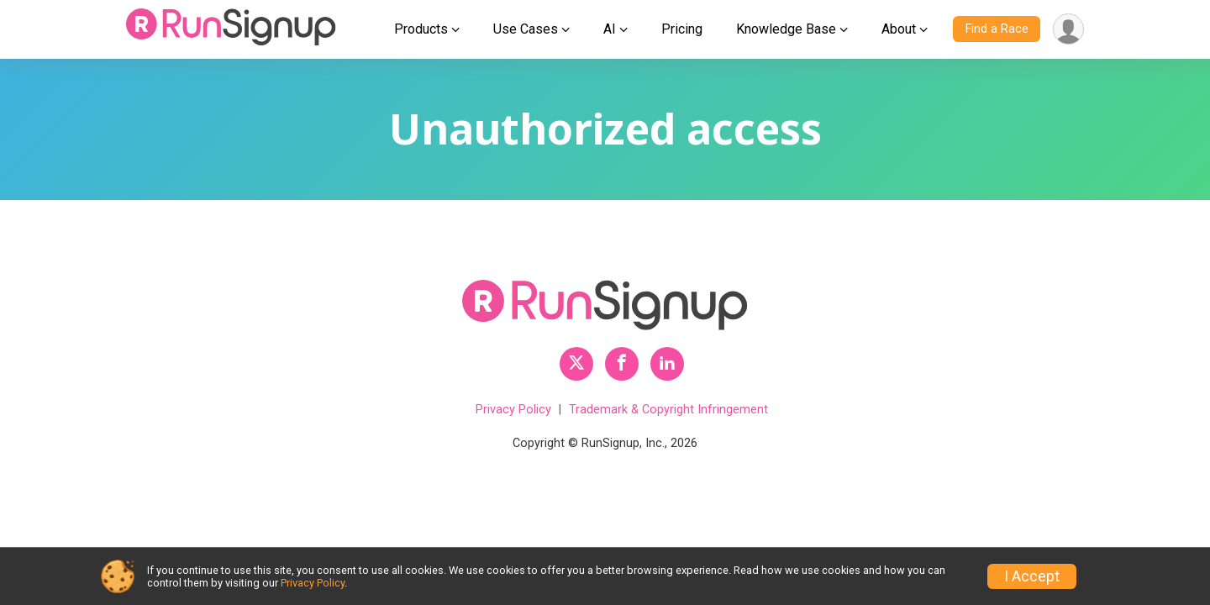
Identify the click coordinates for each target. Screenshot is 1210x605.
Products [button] (421, 29)
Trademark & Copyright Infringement (668, 409)
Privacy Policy (513, 409)
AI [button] (609, 29)
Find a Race (996, 29)
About (898, 29)
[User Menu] (1068, 29)
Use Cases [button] (525, 29)
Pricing (681, 29)
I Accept (1032, 576)
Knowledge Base (786, 29)
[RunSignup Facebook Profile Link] (622, 364)
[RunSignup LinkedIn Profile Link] (667, 364)
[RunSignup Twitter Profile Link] (576, 364)
